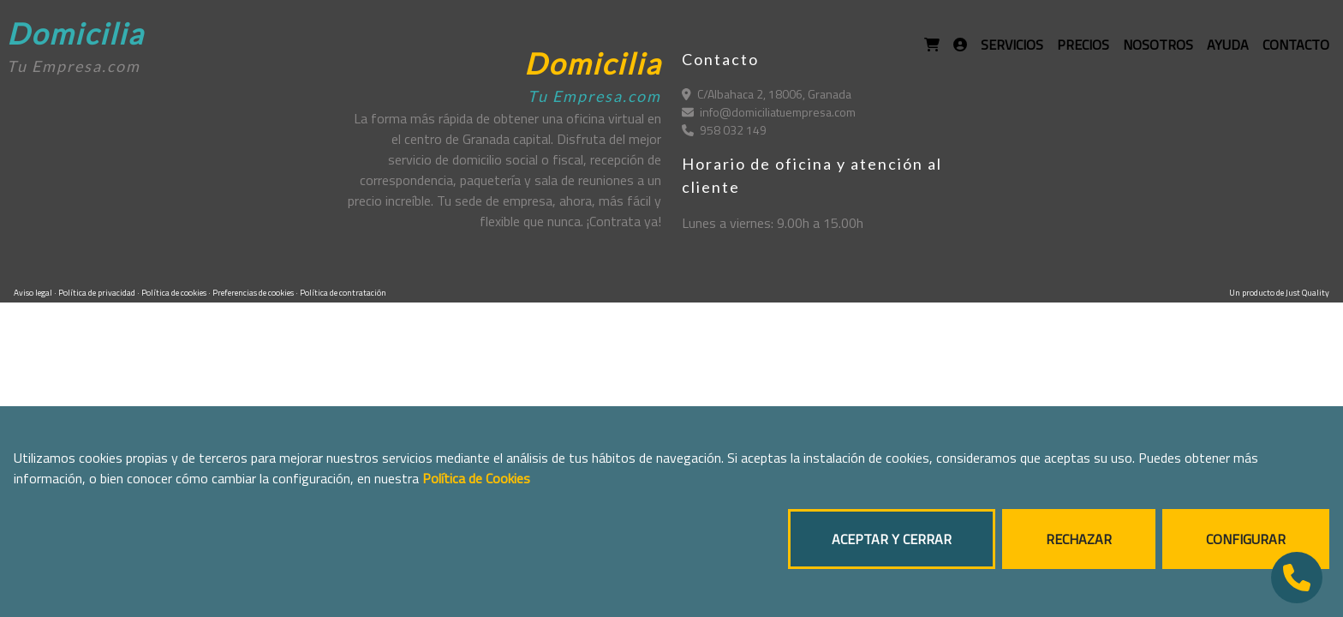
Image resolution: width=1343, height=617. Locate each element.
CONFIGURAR (1246, 539)
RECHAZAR (1079, 539)
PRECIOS (1083, 44)
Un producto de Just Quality (1279, 292)
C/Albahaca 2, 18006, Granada (766, 94)
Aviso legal (34, 292)
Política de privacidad (97, 292)
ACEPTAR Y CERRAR (892, 539)
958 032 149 (724, 130)
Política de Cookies (476, 478)
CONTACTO (1295, 44)
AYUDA (1228, 44)
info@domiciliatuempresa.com (769, 112)
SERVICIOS (1012, 44)
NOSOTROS (1158, 44)
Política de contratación (343, 292)
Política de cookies (174, 292)
